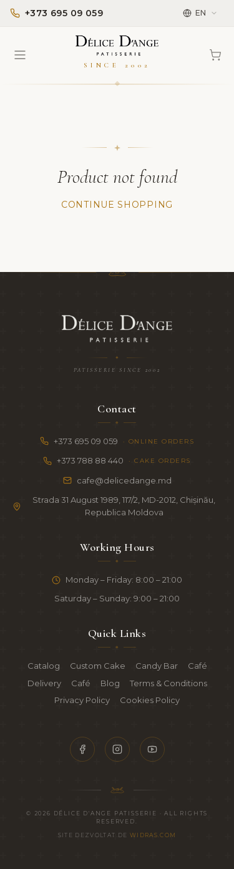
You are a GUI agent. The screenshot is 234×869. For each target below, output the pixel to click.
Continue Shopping (117, 204)
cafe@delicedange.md (117, 480)
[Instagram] (117, 749)
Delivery (44, 683)
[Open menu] (19, 54)
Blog (110, 683)
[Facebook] (82, 749)
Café (197, 666)
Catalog (43, 666)
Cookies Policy (150, 700)
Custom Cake (97, 666)
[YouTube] (152, 749)
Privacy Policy (82, 700)
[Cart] (215, 55)
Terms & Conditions (168, 683)
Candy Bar (156, 666)
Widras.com (153, 835)
